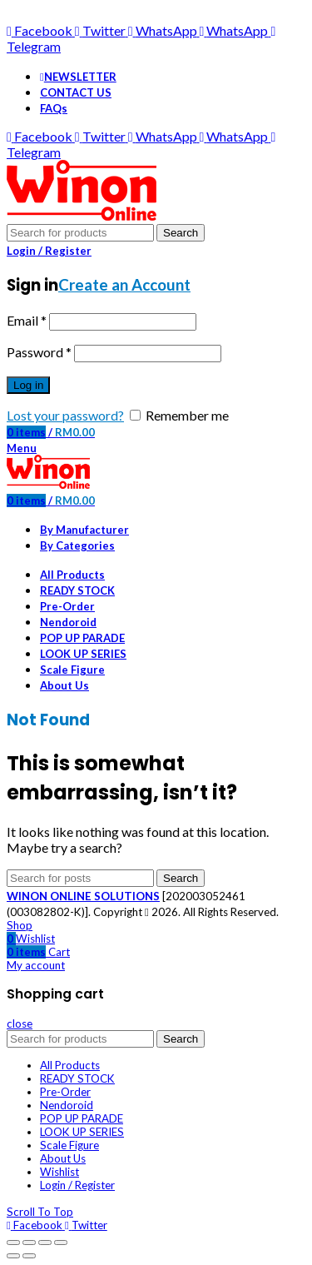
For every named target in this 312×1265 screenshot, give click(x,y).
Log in (28, 385)
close (19, 1023)
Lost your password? (65, 415)
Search (180, 233)
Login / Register (77, 1185)
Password (39, 352)
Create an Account (124, 285)
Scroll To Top (40, 1211)
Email (27, 320)
